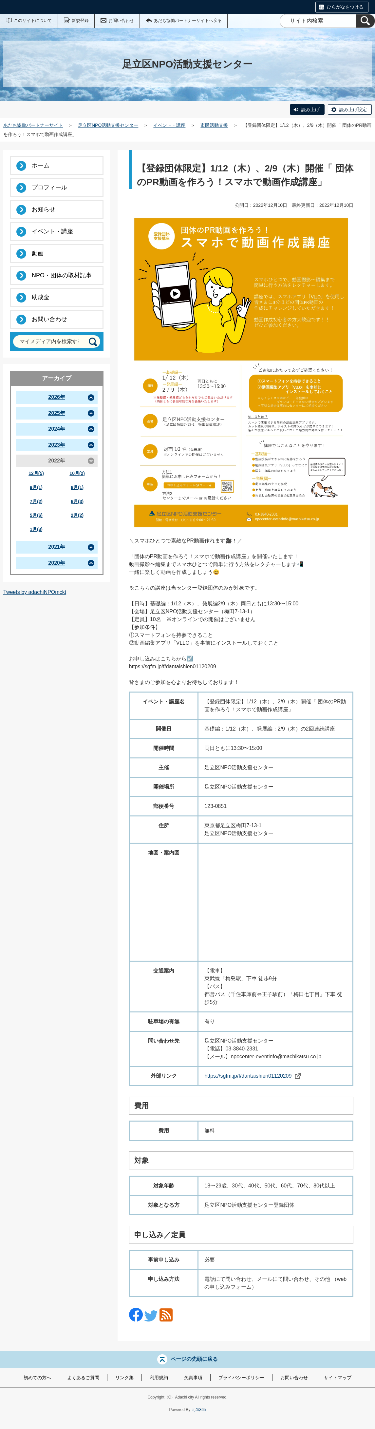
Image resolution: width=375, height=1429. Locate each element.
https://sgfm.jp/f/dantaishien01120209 (252, 1076)
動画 (38, 253)
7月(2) (36, 501)
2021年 (56, 547)
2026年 (56, 397)
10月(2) (77, 473)
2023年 (56, 445)
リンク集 (124, 1377)
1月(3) (36, 529)
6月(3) (77, 501)
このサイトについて (33, 20)
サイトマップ (337, 1377)
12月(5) (36, 473)
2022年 (56, 460)
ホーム (40, 165)
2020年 (56, 563)
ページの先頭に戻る (194, 1359)
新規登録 (80, 20)
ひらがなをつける (345, 7)
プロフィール (49, 187)
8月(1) (77, 487)
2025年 (56, 413)
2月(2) (77, 515)
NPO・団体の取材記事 (62, 275)
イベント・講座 (169, 125)
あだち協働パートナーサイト (33, 125)
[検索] (365, 21)
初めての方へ (37, 1377)
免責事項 (193, 1377)
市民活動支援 (214, 125)
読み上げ (310, 109)
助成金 (40, 297)
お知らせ (43, 209)
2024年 (56, 429)
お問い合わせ (121, 20)
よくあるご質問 (83, 1377)
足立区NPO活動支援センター (108, 125)
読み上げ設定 (353, 109)
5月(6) (36, 515)
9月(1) (36, 487)
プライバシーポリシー (241, 1377)
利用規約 (159, 1377)
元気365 (199, 1409)
